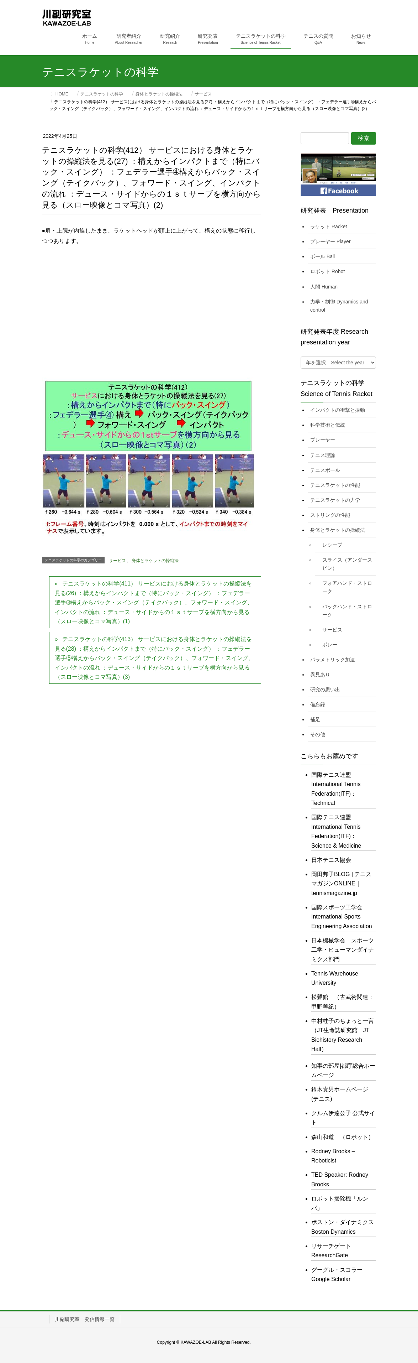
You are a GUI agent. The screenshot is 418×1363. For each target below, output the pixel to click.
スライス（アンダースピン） (347, 564)
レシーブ (332, 545)
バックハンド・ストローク (347, 611)
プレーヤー (322, 440)
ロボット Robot (327, 271)
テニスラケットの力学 (335, 500)
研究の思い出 (325, 689)
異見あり (320, 674)
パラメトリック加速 (332, 659)
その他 (317, 734)
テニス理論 (322, 455)
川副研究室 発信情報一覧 (85, 1319)
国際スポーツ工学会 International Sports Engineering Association (341, 916)
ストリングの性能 (330, 515)
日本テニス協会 (331, 860)
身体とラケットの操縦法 (155, 560)
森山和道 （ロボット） (342, 1137)
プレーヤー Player (330, 241)
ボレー (329, 644)
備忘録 (317, 704)
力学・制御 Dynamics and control (339, 306)
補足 (315, 719)
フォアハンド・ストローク (347, 587)
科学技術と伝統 (327, 425)
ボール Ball (322, 256)
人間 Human (324, 287)
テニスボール (325, 470)
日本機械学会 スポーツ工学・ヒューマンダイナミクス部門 (342, 949)
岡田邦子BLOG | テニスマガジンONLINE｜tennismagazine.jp (341, 883)
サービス (117, 560)
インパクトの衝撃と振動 (337, 410)
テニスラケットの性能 (335, 485)
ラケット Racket (328, 226)
